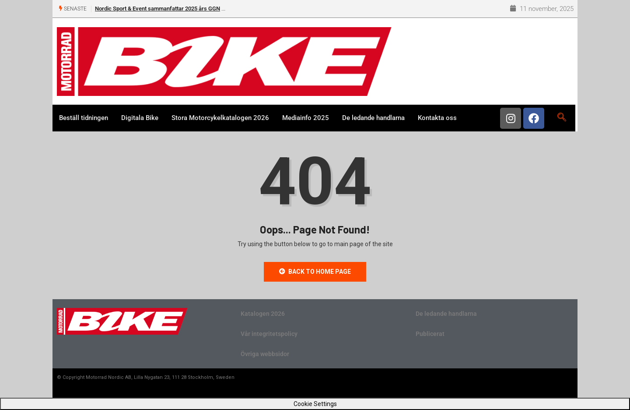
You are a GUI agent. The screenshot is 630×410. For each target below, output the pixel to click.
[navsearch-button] (561, 117)
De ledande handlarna (373, 118)
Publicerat (430, 333)
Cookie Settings (315, 403)
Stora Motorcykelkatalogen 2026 (220, 118)
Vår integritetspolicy (269, 333)
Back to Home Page (315, 271)
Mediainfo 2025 (305, 118)
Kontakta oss (437, 118)
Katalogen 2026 (263, 313)
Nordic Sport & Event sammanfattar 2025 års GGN (157, 8)
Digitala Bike (139, 118)
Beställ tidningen (83, 118)
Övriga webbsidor (265, 353)
